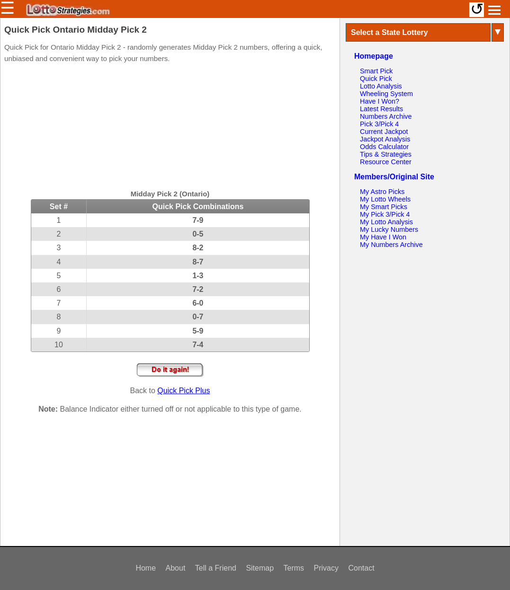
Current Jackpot (384, 131)
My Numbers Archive (391, 244)
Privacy (326, 568)
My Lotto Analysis (386, 222)
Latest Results (381, 109)
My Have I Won (383, 237)
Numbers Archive (386, 116)
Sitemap (260, 568)
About (176, 568)
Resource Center (386, 162)
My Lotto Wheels (385, 199)
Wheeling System (386, 93)
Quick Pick (376, 78)
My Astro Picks (382, 191)
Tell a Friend (215, 568)
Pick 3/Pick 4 (379, 124)
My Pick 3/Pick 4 (385, 214)
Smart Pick (376, 71)
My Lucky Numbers (389, 229)
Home (145, 568)
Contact (361, 568)
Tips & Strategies (386, 154)
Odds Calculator (384, 146)
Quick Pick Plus (183, 391)
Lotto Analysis (381, 86)
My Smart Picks (383, 207)
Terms (294, 568)
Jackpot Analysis (385, 139)
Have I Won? (379, 101)
